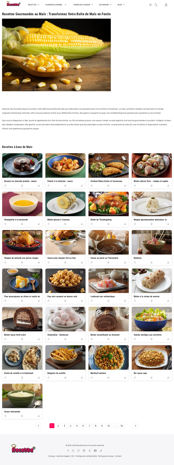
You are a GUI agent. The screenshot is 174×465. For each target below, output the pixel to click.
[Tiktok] (101, 450)
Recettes (34, 4)
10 (108, 425)
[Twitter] (73, 450)
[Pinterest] (84, 450)
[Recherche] (156, 5)
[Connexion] (166, 5)
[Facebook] (68, 451)
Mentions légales (63, 456)
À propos (51, 456)
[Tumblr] (89, 450)
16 (121, 425)
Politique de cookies (106, 456)
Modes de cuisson (83, 4)
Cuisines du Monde (56, 4)
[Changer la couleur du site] (150, 5)
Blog (121, 4)
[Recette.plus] (15, 5)
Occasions (105, 4)
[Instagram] (78, 450)
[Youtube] (95, 450)
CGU (72, 456)
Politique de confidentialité (86, 456)
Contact (118, 456)
